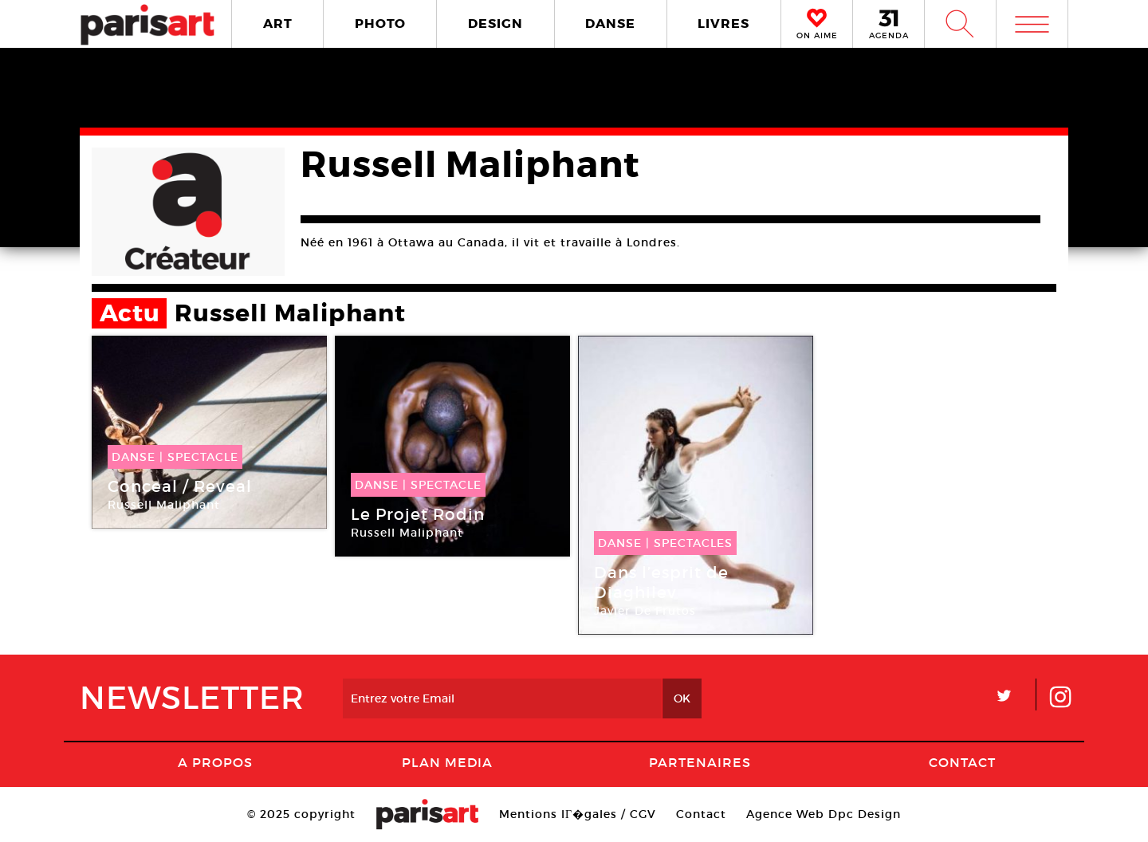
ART (278, 23)
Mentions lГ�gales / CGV (577, 814)
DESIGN (495, 23)
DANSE (610, 23)
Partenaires (700, 762)
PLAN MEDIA (447, 762)
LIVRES (723, 23)
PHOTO (380, 23)
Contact (962, 762)
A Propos (215, 762)
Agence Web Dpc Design (823, 814)
